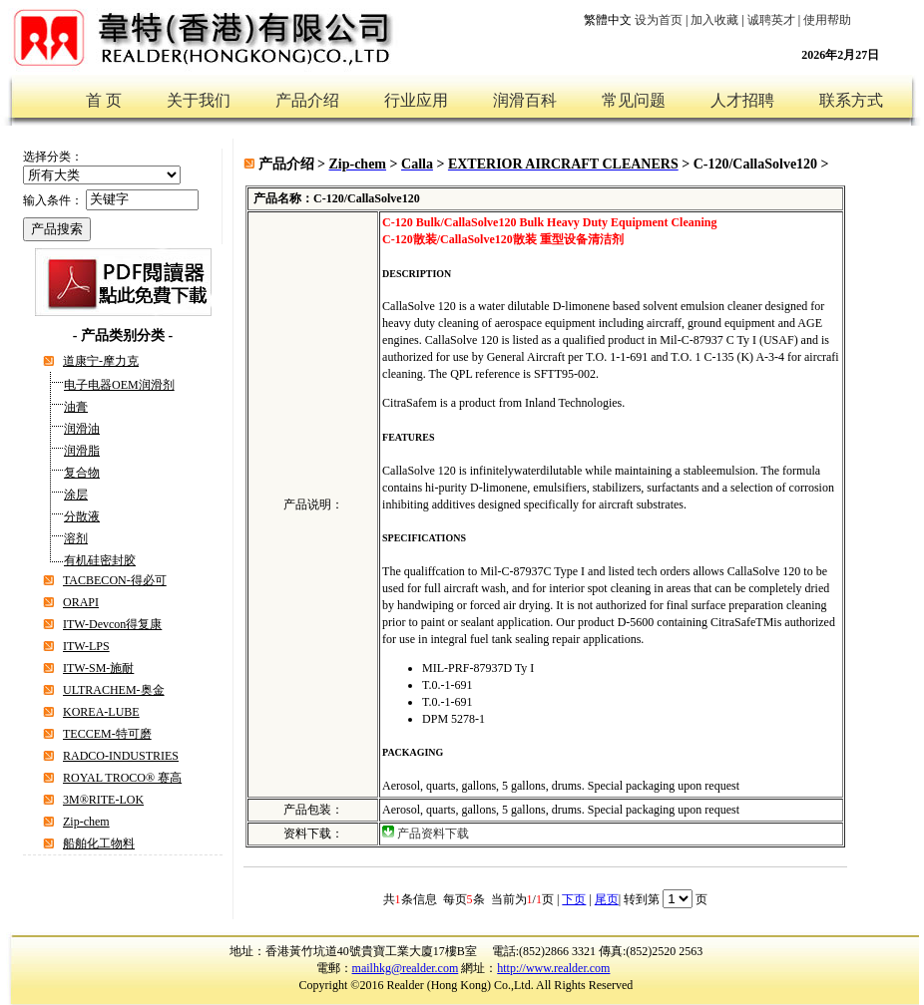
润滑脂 (82, 451)
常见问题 (634, 100)
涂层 (76, 495)
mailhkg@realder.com (405, 968)
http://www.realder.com (553, 968)
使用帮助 (827, 20)
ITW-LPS (86, 646)
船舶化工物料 (99, 843)
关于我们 (199, 100)
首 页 (104, 100)
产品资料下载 (433, 833)
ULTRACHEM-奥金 (114, 690)
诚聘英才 (771, 20)
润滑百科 (525, 100)
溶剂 (76, 538)
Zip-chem (86, 822)
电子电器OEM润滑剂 (119, 385)
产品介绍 (307, 100)
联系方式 (851, 100)
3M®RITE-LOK (103, 800)
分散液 (82, 516)
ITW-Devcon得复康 (112, 624)
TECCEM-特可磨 (107, 734)
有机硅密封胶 (100, 560)
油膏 (76, 407)
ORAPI (81, 602)
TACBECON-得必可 (115, 580)
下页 (574, 899)
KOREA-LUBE (101, 712)
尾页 (607, 899)
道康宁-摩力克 (101, 361)
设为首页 (659, 20)
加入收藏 (714, 20)
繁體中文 (608, 20)
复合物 (82, 473)
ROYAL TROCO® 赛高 (122, 778)
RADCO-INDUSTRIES (121, 756)
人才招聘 (742, 100)
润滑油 (82, 429)
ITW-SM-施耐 (98, 668)
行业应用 (416, 100)
